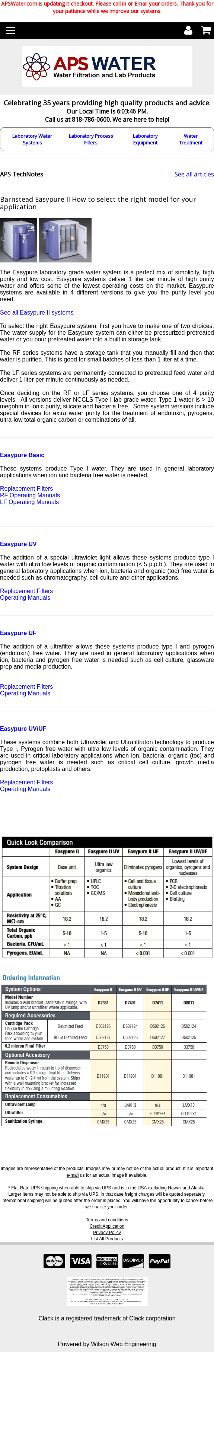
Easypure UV (18, 544)
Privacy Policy (107, 1232)
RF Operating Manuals (30, 495)
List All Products (107, 1239)
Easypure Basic (22, 455)
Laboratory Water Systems (32, 139)
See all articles (194, 174)
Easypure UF (18, 633)
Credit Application (107, 1226)
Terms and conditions (107, 1220)
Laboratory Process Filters (91, 139)
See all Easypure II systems (36, 312)
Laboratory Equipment (145, 139)
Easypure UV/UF (23, 729)
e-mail (73, 1175)
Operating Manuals (25, 598)
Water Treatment (190, 139)
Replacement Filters (26, 488)
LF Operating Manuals (29, 502)
